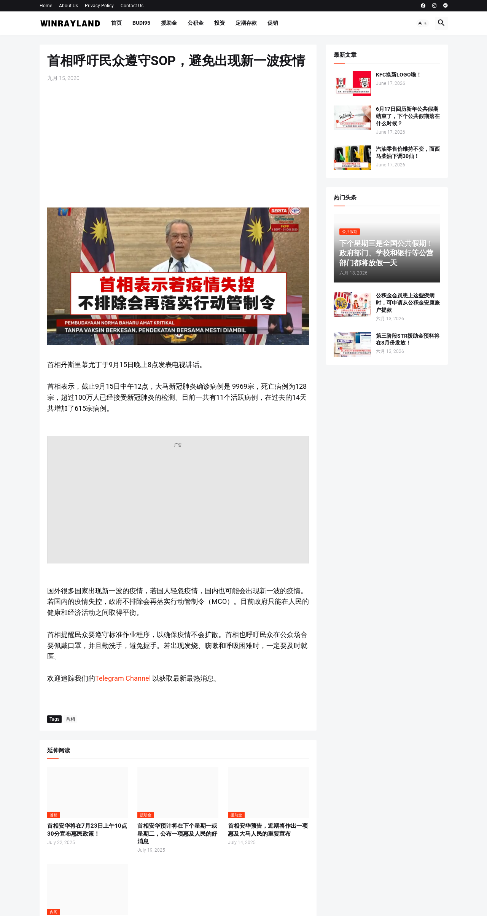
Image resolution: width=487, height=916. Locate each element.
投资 (219, 23)
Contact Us (132, 5)
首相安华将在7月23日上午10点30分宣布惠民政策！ (87, 829)
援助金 (169, 23)
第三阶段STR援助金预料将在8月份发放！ (407, 339)
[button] (422, 23)
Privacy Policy (99, 5)
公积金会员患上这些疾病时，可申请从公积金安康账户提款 (408, 302)
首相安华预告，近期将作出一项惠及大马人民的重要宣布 (268, 829)
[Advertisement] (178, 144)
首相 (70, 719)
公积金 (196, 23)
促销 (272, 23)
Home (46, 5)
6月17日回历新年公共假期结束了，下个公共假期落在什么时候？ (408, 116)
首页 (116, 23)
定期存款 (246, 23)
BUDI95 (141, 23)
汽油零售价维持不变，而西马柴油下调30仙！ (408, 152)
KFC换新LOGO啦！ (399, 75)
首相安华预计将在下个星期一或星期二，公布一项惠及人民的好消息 (177, 833)
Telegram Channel (123, 678)
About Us (68, 5)
